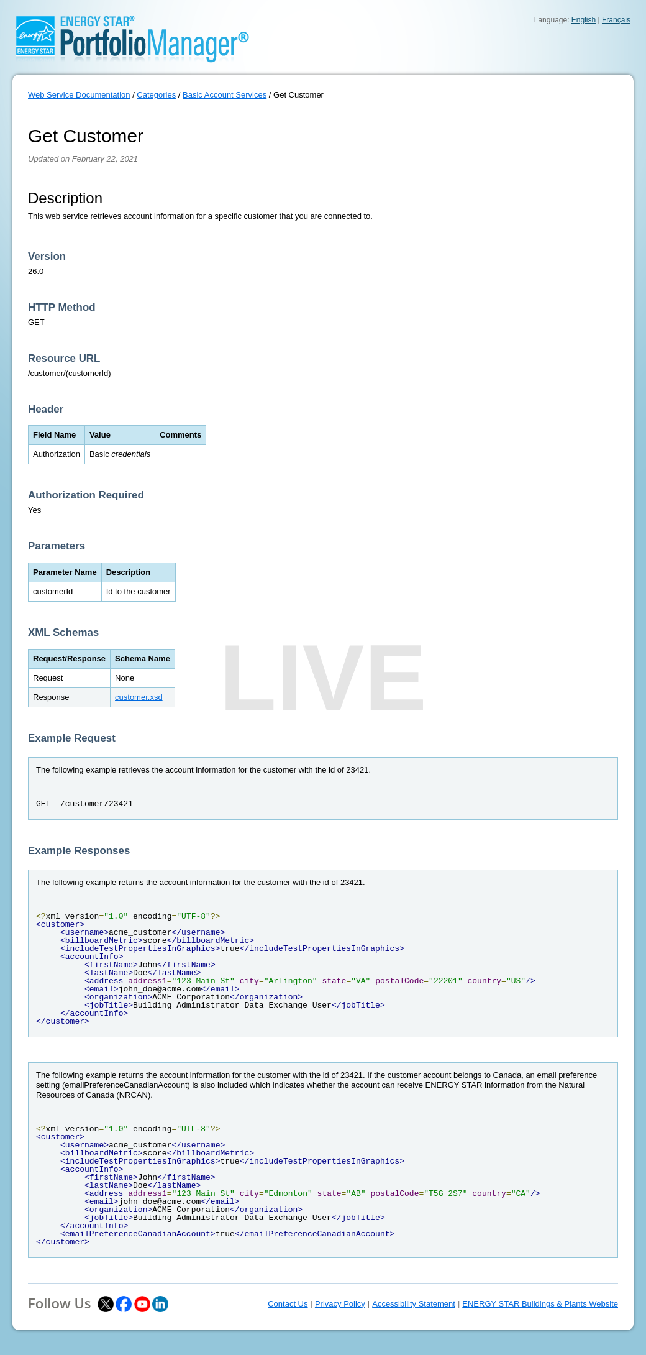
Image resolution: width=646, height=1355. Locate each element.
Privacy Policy (340, 1303)
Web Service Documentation (79, 94)
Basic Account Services (224, 94)
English (583, 20)
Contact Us (287, 1303)
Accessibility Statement (413, 1303)
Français (616, 20)
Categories (156, 94)
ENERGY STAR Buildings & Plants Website (540, 1303)
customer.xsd (139, 697)
